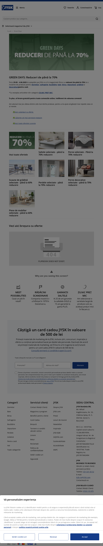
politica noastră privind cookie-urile (33, 527)
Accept (85, 537)
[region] (51, 519)
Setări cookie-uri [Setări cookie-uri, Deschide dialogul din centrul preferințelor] (19, 537)
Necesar (53, 537)
